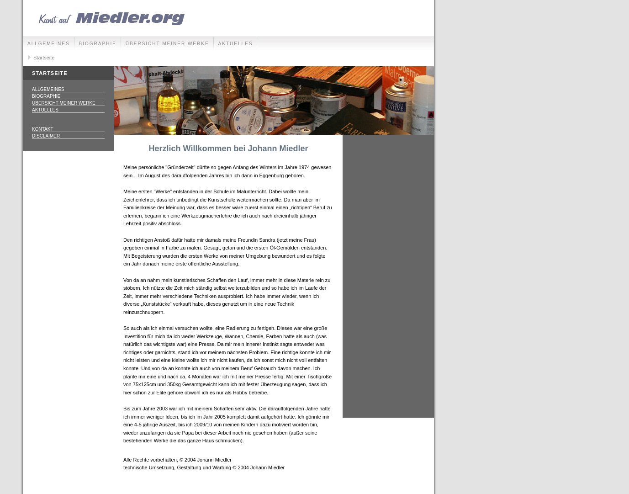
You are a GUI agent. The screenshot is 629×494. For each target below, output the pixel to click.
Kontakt (42, 129)
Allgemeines (48, 43)
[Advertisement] (388, 276)
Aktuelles (235, 43)
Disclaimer (46, 135)
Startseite (43, 57)
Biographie (97, 43)
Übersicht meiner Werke (167, 43)
